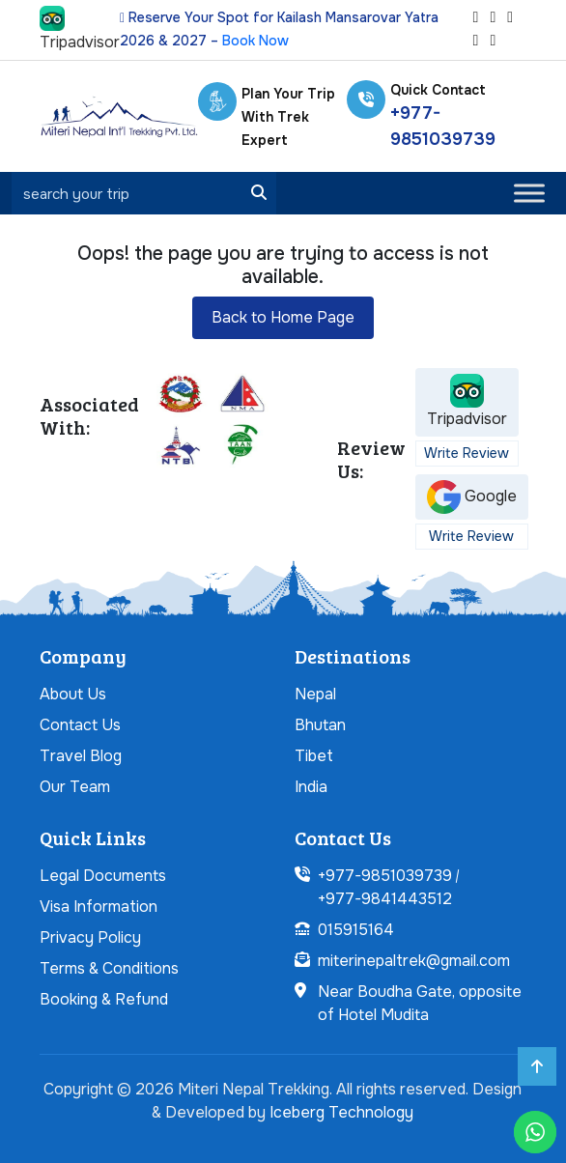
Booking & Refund (104, 999)
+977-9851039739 (385, 875)
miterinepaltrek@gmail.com (414, 960)
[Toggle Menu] (529, 193)
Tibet (314, 756)
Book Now (255, 40)
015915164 (356, 930)
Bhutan (320, 725)
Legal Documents (103, 875)
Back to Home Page (283, 317)
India (311, 787)
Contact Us (80, 725)
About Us (73, 694)
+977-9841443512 (385, 899)
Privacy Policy (90, 937)
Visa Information (98, 906)
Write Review (466, 453)
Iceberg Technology (341, 1112)
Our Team (75, 787)
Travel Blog (81, 756)
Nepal (315, 694)
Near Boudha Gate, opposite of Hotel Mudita (420, 1003)
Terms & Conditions (109, 968)
